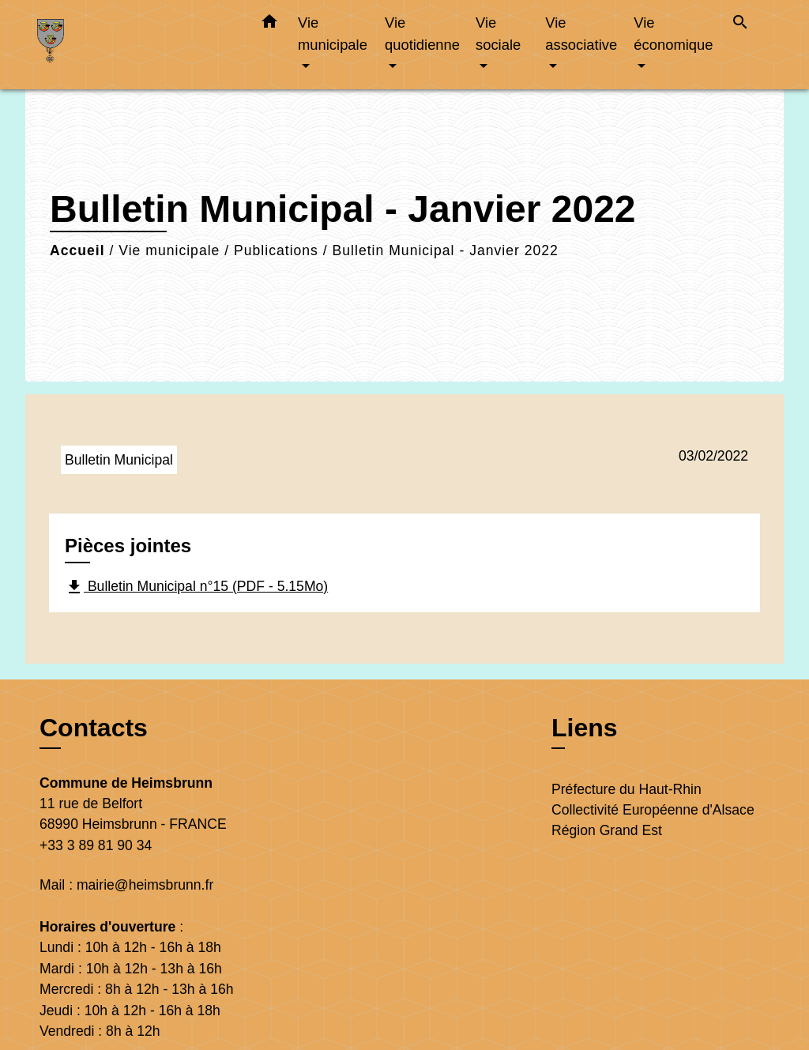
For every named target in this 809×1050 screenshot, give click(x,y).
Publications (276, 250)
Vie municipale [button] (332, 33)
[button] (269, 24)
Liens (584, 727)
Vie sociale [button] (498, 33)
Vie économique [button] (673, 33)
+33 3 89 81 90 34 (96, 845)
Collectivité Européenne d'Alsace (652, 810)
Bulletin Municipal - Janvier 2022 (446, 250)
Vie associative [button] (581, 33)
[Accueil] (136, 44)
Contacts (94, 727)
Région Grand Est (606, 830)
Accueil (77, 250)
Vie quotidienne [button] (422, 33)
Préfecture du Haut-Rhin (626, 789)
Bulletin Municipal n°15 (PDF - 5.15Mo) (196, 587)
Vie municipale (169, 250)
